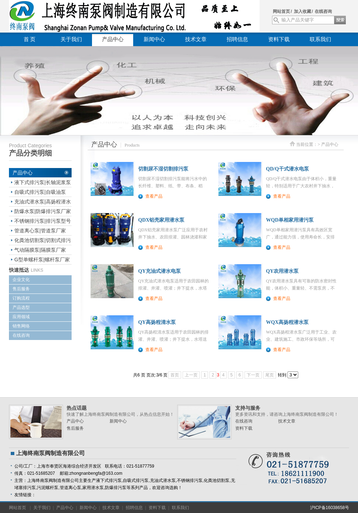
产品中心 (113, 39)
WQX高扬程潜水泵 (287, 322)
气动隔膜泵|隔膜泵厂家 (40, 250)
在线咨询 (323, 11)
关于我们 (71, 39)
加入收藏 (302, 11)
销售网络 (21, 326)
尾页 (269, 375)
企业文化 (21, 279)
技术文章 (196, 39)
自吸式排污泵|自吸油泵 (40, 192)
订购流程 (21, 298)
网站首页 (281, 11)
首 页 (30, 39)
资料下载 (279, 39)
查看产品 (154, 196)
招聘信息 (237, 39)
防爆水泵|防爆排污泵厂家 (42, 211)
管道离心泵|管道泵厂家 (40, 230)
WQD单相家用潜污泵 (290, 220)
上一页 (191, 375)
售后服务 (21, 288)
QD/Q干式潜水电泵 (287, 169)
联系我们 (320, 39)
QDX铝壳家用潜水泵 (161, 220)
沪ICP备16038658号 (329, 507)
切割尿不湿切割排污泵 (163, 169)
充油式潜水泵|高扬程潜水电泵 (42, 202)
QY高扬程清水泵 (157, 322)
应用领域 (21, 316)
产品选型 (21, 307)
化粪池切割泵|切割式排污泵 (42, 241)
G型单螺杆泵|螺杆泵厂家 (42, 259)
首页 (174, 375)
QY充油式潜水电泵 (159, 271)
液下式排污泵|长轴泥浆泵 (42, 182)
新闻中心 (154, 39)
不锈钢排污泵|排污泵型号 (42, 221)
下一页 (253, 375)
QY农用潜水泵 (282, 271)
